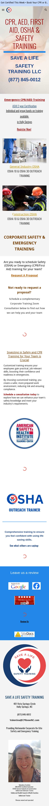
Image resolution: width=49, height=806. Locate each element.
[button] (3, 9)
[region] (24, 3)
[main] (24, 50)
